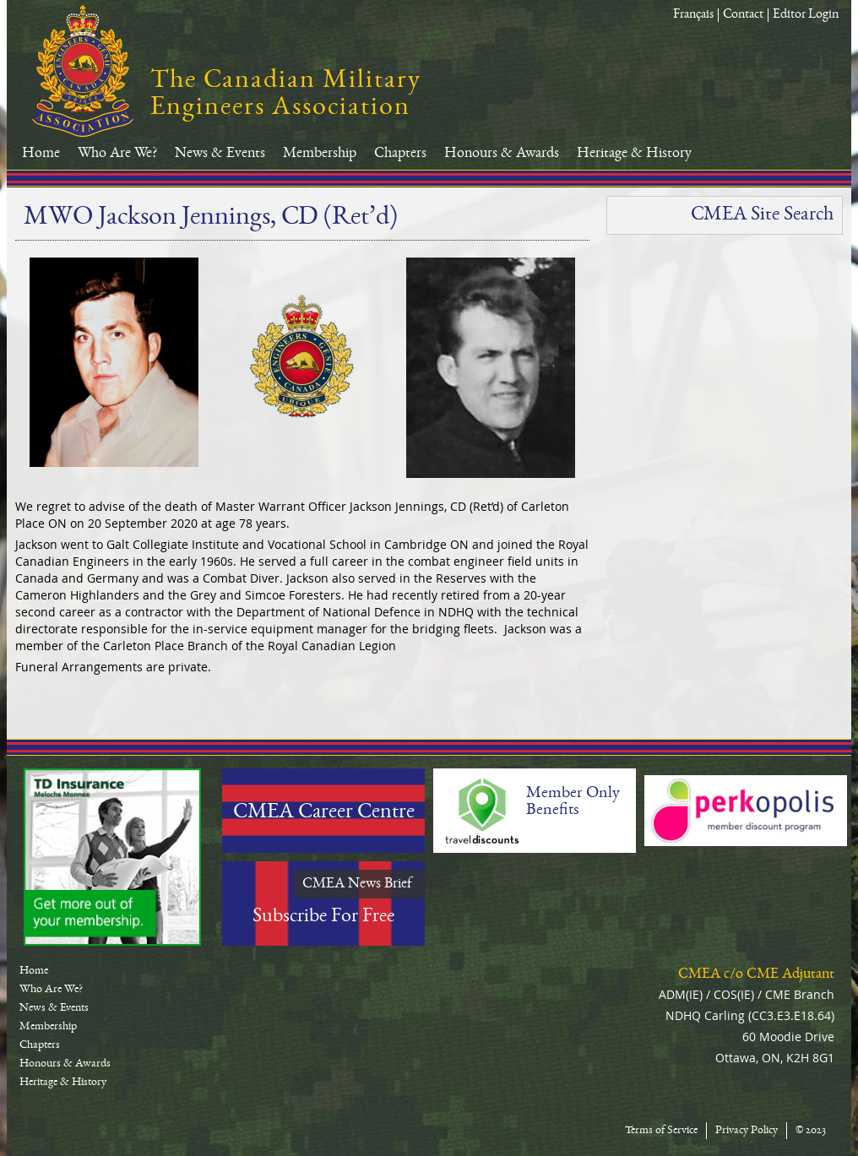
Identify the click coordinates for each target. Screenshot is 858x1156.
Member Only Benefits (573, 802)
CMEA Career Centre (324, 813)
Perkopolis (745, 810)
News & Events (220, 153)
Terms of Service (661, 1131)
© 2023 (811, 1131)
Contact (743, 15)
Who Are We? (117, 153)
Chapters (400, 153)
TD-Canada (112, 857)
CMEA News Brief (357, 884)
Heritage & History (634, 153)
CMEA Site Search (762, 215)
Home (41, 153)
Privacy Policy (746, 1131)
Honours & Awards (501, 153)
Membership (319, 153)
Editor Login (806, 15)
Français (693, 15)
